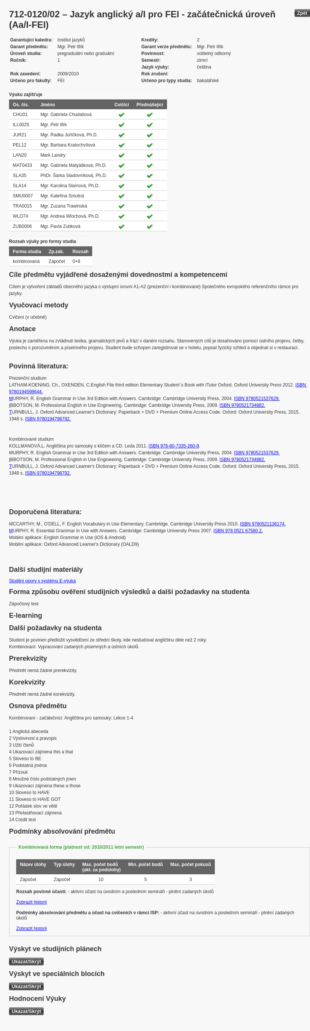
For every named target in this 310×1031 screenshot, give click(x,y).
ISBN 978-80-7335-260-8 (174, 446)
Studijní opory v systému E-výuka (42, 580)
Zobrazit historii (31, 902)
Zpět (302, 13)
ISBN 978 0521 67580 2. (238, 530)
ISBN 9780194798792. (48, 419)
